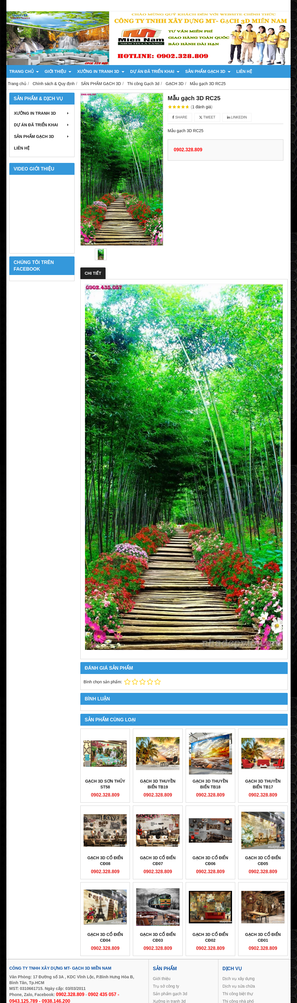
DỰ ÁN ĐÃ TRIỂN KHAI (155, 71)
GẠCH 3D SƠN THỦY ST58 (105, 784)
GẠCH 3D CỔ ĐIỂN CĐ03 (157, 937)
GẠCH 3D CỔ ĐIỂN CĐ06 (210, 860)
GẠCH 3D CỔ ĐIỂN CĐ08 (105, 860)
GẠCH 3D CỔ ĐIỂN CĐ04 (105, 937)
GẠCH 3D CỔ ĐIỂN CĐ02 (210, 937)
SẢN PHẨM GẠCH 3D (208, 71)
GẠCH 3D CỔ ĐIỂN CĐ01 (263, 937)
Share (179, 117)
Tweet (207, 117)
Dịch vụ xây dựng (238, 978)
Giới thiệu (162, 978)
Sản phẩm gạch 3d (170, 993)
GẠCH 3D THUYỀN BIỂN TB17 (262, 784)
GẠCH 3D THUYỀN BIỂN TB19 (157, 784)
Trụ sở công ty (166, 986)
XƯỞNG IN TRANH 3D (100, 71)
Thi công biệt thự (237, 993)
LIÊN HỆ (244, 71)
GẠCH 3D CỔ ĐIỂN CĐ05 (263, 860)
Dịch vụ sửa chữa (238, 986)
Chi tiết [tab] (93, 273)
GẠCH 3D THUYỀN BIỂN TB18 (210, 784)
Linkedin (237, 117)
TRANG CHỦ (24, 71)
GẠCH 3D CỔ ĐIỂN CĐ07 (157, 860)
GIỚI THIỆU (58, 71)
